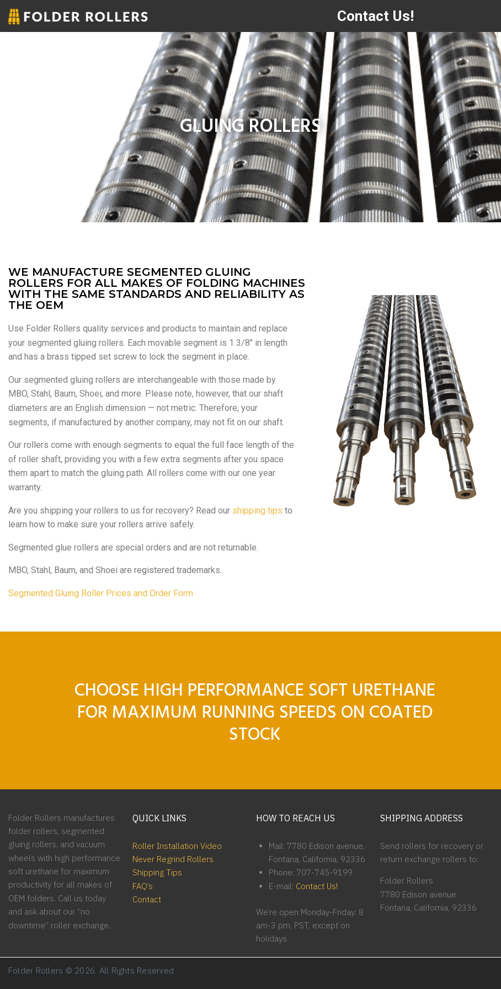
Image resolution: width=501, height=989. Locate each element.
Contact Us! (375, 16)
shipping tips (257, 510)
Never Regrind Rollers (173, 859)
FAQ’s (142, 886)
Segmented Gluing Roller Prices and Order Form (100, 593)
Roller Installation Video (177, 846)
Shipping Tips (157, 872)
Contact (146, 899)
